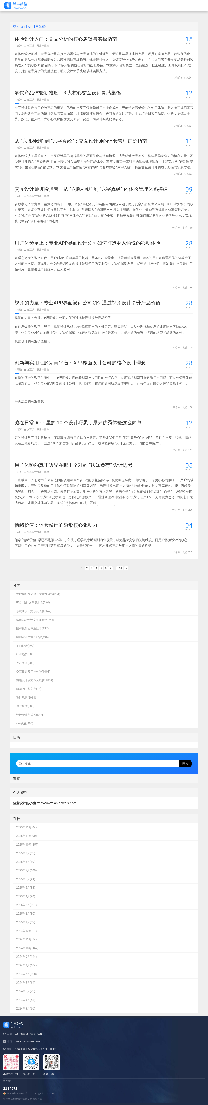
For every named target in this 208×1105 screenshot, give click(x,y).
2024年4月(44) (25, 1000)
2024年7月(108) (26, 974)
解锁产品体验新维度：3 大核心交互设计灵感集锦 (68, 93)
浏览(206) (188, 509)
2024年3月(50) (25, 1008)
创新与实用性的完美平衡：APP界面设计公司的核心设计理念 (80, 363)
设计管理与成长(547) (29, 714)
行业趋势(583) (25, 654)
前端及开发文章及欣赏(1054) (34, 680)
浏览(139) (188, 287)
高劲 (18, 249)
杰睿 (18, 471)
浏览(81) (188, 77)
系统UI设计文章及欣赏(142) (33, 611)
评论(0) (178, 77)
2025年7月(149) (26, 870)
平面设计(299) (25, 645)
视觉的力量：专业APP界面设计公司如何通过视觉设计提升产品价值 (87, 303)
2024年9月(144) (26, 956)
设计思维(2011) (26, 697)
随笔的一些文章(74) (28, 688)
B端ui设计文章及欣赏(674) (33, 602)
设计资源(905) (25, 663)
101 (119, 568)
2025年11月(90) (26, 835)
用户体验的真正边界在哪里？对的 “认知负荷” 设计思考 (74, 465)
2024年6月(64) (25, 982)
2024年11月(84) (26, 939)
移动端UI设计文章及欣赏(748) (35, 619)
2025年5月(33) (25, 887)
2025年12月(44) (26, 827)
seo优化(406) (24, 723)
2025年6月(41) (25, 879)
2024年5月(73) (25, 991)
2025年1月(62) (25, 922)
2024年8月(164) (26, 965)
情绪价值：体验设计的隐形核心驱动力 (56, 525)
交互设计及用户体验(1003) (33, 671)
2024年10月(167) (27, 948)
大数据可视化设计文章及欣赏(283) (38, 594)
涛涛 (18, 45)
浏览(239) (188, 552)
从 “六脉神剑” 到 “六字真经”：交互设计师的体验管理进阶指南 (81, 141)
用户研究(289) (25, 706)
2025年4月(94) (25, 896)
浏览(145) (188, 347)
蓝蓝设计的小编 (24, 803)
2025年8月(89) (25, 861)
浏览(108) (188, 407)
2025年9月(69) (25, 853)
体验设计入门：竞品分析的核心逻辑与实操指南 (66, 39)
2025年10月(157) (27, 844)
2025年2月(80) (25, 913)
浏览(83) (188, 173)
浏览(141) (188, 449)
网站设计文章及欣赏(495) (32, 637)
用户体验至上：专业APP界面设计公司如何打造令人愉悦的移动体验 (87, 243)
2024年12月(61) (26, 931)
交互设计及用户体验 (36, 45)
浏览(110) (188, 227)
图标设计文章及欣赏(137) (32, 628)
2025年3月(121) (26, 905)
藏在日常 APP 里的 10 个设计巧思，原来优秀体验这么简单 (78, 423)
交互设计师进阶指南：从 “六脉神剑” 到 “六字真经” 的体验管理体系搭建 (91, 189)
